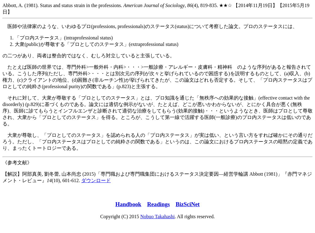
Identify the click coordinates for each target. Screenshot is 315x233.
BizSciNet (188, 204)
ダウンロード (96, 180)
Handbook (128, 204)
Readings (158, 204)
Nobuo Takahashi (157, 216)
